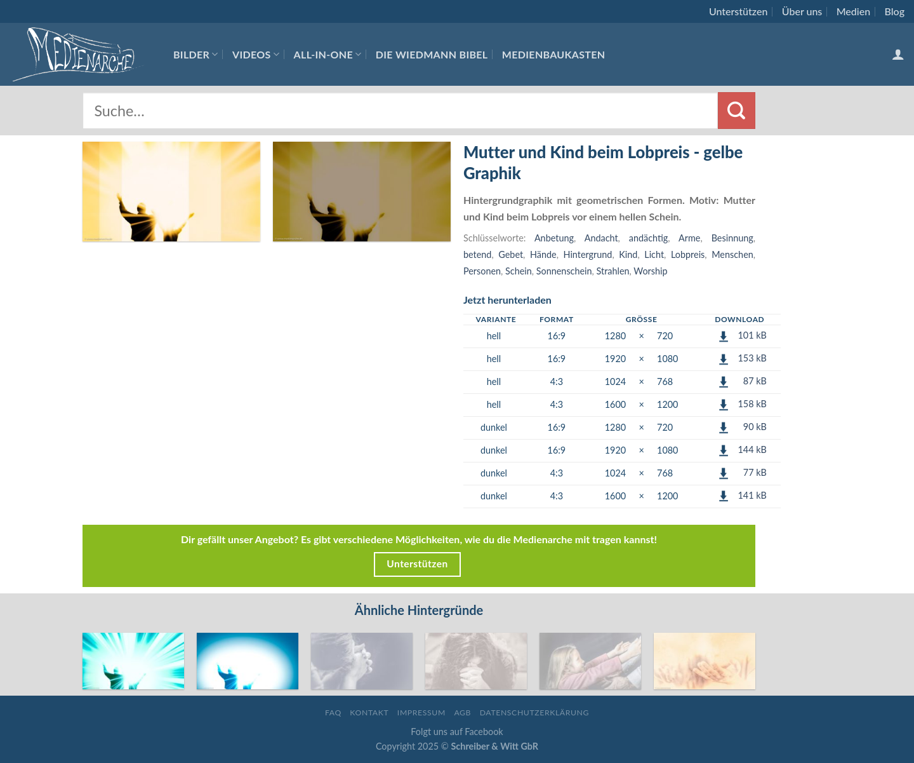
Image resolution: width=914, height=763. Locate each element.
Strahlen (613, 271)
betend (477, 254)
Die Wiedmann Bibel (432, 54)
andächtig (648, 238)
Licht (654, 254)
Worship (650, 271)
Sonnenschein (564, 271)
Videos (255, 54)
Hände (543, 254)
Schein (518, 271)
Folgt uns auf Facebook (457, 731)
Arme (689, 238)
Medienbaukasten (554, 54)
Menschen (732, 254)
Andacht (601, 238)
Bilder (195, 54)
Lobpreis (688, 254)
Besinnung (732, 238)
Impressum (421, 712)
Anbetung (554, 238)
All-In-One (328, 54)
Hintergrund (588, 254)
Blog (894, 11)
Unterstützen (738, 11)
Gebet (510, 254)
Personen (482, 271)
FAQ (333, 712)
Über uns (802, 11)
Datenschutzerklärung (534, 712)
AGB (462, 712)
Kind (628, 254)
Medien (853, 11)
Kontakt (369, 712)
